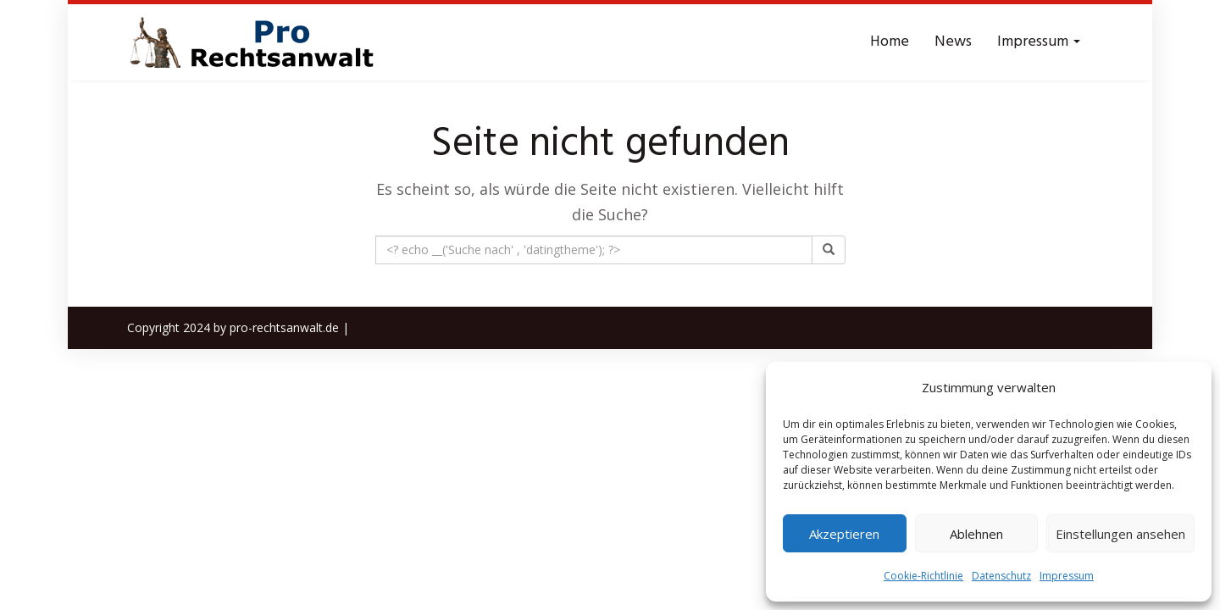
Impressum (1067, 575)
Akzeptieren (844, 533)
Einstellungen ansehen (1120, 533)
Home (889, 42)
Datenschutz (1001, 575)
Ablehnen (976, 533)
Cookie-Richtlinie (923, 575)
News (953, 42)
